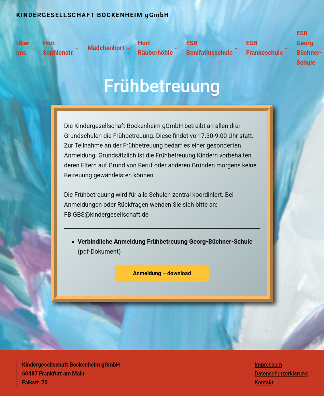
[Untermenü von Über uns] (32, 48)
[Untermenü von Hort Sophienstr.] (77, 48)
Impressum (268, 364)
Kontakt (264, 382)
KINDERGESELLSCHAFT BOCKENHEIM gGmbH (92, 14)
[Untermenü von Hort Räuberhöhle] (176, 48)
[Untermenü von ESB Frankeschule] (286, 48)
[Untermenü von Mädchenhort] (128, 48)
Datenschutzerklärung (281, 373)
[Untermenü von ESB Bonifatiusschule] (236, 48)
